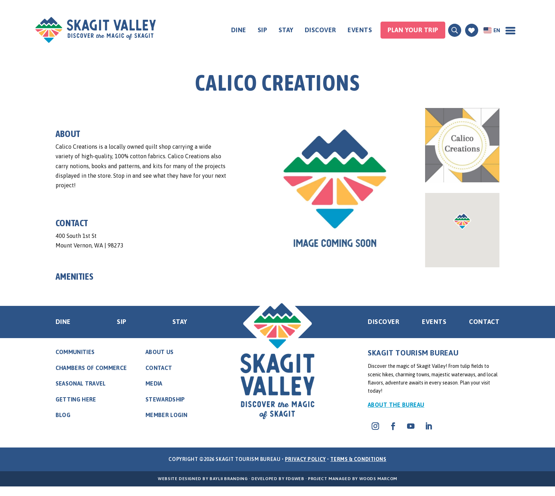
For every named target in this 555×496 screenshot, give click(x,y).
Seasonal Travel (81, 383)
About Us (159, 352)
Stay (286, 30)
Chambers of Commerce (91, 368)
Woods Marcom (378, 478)
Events (360, 30)
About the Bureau (396, 404)
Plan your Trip (413, 30)
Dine (238, 30)
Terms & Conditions (358, 459)
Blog (63, 415)
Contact (484, 321)
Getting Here (76, 399)
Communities (75, 352)
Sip (262, 30)
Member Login (166, 415)
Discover (320, 30)
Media (153, 383)
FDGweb (295, 478)
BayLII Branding (228, 478)
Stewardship (165, 399)
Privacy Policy (305, 459)
